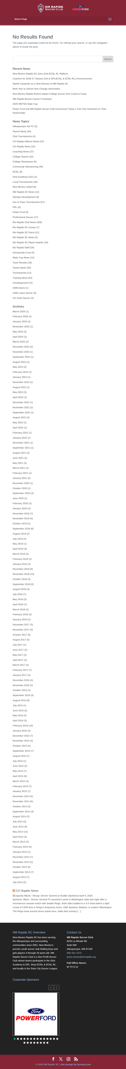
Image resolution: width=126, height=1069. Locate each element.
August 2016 (19, 700)
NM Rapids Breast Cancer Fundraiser (32, 99)
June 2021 (18, 458)
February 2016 (20, 725)
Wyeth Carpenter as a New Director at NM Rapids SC (40, 83)
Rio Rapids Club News (24, 222)
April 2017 (18, 660)
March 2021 (19, 468)
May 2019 (18, 543)
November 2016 (21, 685)
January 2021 (20, 478)
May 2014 (18, 831)
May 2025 (18, 331)
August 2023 (19, 387)
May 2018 (18, 599)
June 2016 (18, 710)
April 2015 (18, 776)
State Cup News (21, 257)
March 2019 (19, 554)
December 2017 (21, 624)
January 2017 (20, 675)
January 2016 (20, 730)
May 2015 (18, 771)
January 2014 (20, 852)
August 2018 (19, 589)
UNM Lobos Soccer (23, 293)
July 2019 (18, 538)
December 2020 (21, 483)
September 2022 (21, 412)
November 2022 (21, 407)
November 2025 (21, 326)
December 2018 (21, 569)
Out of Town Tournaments (26, 202)
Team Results (20, 262)
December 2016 (21, 680)
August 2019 (19, 533)
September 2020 (21, 493)
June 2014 (18, 826)
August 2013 (19, 877)
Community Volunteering (25, 166)
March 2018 (19, 609)
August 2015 (19, 756)
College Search (21, 156)
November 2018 (21, 574)
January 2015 (20, 791)
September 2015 (21, 751)
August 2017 (19, 639)
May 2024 (18, 367)
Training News (20, 278)
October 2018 (20, 579)
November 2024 (21, 351)
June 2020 (18, 498)
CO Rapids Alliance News (26, 141)
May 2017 (18, 655)
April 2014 (18, 836)
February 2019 (20, 559)
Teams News (19, 267)
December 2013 (21, 857)
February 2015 (20, 786)
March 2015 (19, 781)
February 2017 (20, 670)
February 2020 (20, 503)
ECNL (16, 171)
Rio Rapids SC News (23, 237)
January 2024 (20, 377)
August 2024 (19, 362)
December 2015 (21, 735)
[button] (56, 987)
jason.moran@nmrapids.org (81, 957)
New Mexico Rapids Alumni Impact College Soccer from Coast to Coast (49, 94)
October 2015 (20, 745)
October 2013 (20, 867)
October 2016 (20, 690)
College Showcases (23, 161)
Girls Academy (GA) (23, 176)
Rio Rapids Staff (21, 247)
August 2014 (19, 816)
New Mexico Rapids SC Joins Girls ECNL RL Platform (41, 73)
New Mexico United (23, 186)
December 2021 (21, 442)
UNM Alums (19, 288)
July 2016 (18, 705)
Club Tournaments (22, 136)
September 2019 (21, 528)
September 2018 (21, 584)
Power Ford (19, 212)
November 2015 (21, 740)
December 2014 (21, 796)
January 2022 (20, 437)
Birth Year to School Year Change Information (36, 88)
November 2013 (21, 862)
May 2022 (18, 422)
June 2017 (18, 649)
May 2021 (18, 463)
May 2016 (18, 715)
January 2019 (20, 564)
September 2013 (21, 872)
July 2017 (18, 644)
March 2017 (19, 665)
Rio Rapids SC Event (23, 232)
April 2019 (18, 548)
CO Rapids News (21, 146)
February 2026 (20, 316)
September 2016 (21, 695)
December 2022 (21, 402)
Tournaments (19, 272)
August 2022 (19, 417)
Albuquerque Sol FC (23, 126)
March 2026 (19, 311)
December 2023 (21, 382)
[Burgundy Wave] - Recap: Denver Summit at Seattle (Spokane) (46, 895)
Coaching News (21, 151)
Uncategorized (20, 282)
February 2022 (20, 432)
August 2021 (19, 453)
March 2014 (19, 841)
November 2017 (21, 629)
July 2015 (18, 761)
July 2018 (18, 594)
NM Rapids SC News (23, 192)
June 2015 (18, 766)
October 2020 (20, 488)
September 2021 (21, 447)
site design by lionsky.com (76, 1064)
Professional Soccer (23, 217)
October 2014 (20, 806)
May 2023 (18, 392)
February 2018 (20, 614)
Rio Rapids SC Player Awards (28, 242)
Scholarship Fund (22, 252)
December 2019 (21, 513)
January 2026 (20, 321)
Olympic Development (24, 197)
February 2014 (20, 846)
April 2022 (18, 427)
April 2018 (18, 604)
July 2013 (18, 882)
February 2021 (20, 473)
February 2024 (20, 372)
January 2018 (20, 619)
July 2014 (18, 821)
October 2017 (20, 634)
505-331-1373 (74, 953)
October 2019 (20, 523)
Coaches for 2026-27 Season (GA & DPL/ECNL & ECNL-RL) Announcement (52, 78)
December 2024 (21, 346)
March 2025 (19, 341)
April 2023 (18, 397)
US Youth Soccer (21, 298)
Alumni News (19, 131)
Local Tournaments (23, 182)
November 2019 (21, 518)
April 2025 (18, 336)
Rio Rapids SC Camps (24, 227)
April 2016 (18, 720)
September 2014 (21, 811)
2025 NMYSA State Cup (25, 104)
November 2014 (21, 801)
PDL (15, 207)
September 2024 (21, 357)
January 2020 (20, 508)
